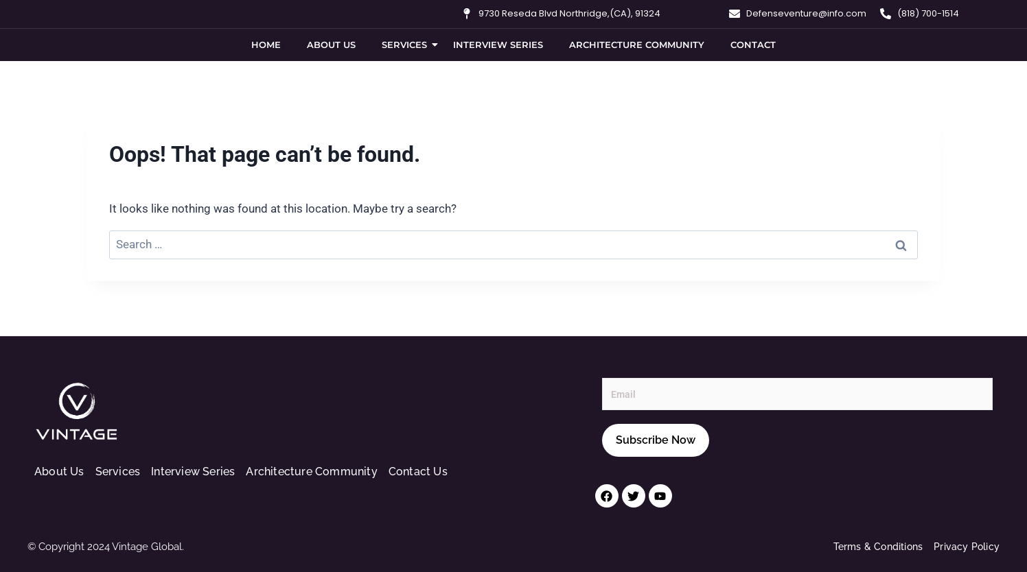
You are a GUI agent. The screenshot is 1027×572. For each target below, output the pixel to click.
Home (266, 44)
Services (407, 44)
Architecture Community (636, 44)
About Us (331, 44)
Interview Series (498, 44)
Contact (753, 44)
